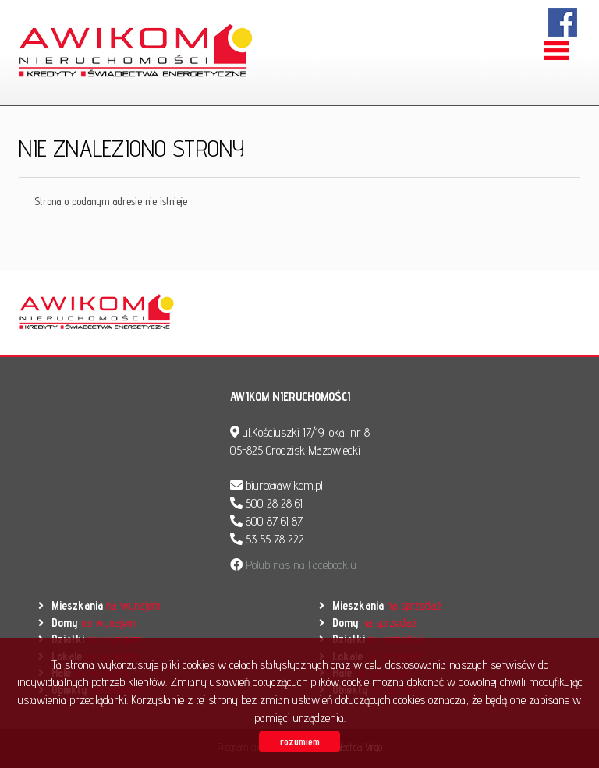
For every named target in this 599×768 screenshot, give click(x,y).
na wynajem (105, 605)
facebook (563, 22)
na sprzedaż (386, 605)
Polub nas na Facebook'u (299, 564)
